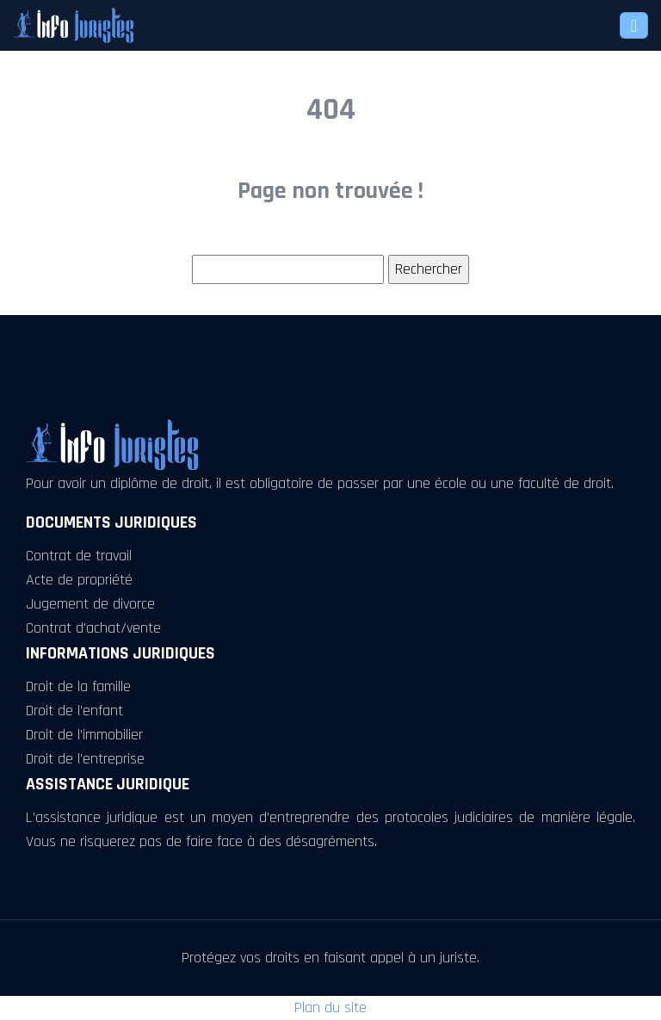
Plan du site (330, 1007)
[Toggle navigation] (634, 26)
